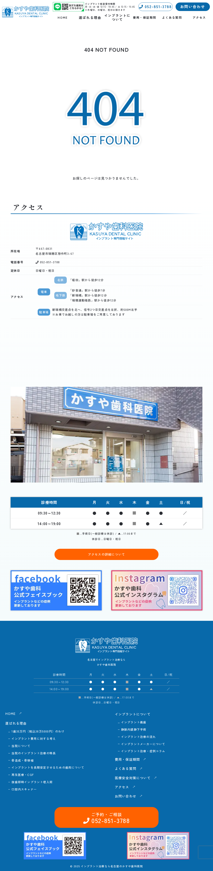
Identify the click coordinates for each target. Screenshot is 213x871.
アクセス (199, 17)
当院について (20, 746)
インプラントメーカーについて (143, 744)
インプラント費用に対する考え (33, 738)
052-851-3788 (155, 6)
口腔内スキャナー (24, 789)
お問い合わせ (192, 6)
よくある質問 (172, 17)
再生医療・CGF (22, 775)
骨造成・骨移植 (22, 760)
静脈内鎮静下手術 (133, 729)
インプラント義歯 (133, 722)
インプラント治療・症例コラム (143, 751)
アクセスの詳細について (106, 554)
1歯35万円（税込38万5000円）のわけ (37, 731)
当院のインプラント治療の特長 (33, 753)
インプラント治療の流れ (138, 737)
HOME (63, 17)
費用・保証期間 (144, 17)
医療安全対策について (133, 777)
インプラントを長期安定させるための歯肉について (47, 767)
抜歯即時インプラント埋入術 (32, 782)
